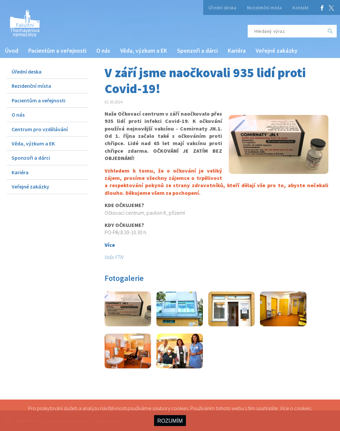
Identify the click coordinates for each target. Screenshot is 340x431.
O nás (103, 50)
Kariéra (237, 50)
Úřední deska (222, 8)
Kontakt (301, 8)
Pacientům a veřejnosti (57, 50)
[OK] (330, 31)
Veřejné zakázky (277, 50)
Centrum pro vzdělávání (40, 129)
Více (110, 245)
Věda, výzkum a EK (143, 50)
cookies (302, 408)
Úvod (11, 50)
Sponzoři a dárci (197, 50)
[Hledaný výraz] (286, 31)
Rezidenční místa (264, 8)
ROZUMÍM (170, 421)
